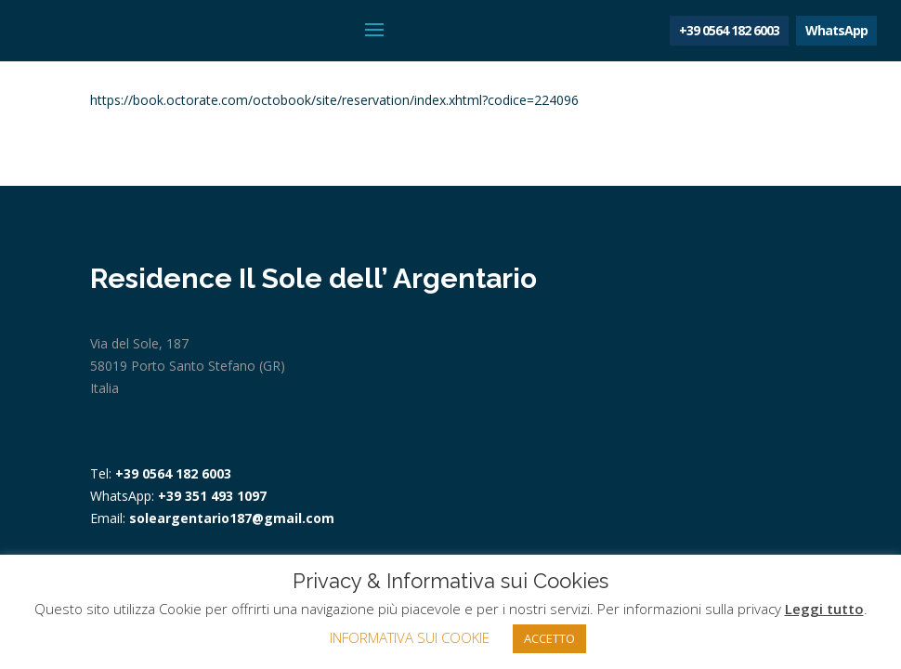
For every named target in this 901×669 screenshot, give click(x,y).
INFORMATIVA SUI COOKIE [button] (410, 637)
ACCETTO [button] (549, 638)
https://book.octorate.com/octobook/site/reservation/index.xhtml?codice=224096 (334, 100)
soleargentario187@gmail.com (231, 518)
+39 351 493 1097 (212, 496)
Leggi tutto (824, 608)
